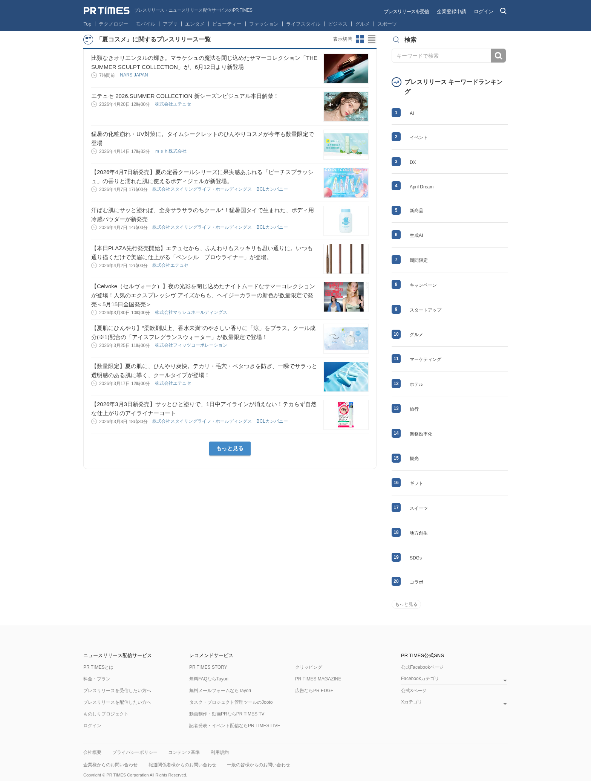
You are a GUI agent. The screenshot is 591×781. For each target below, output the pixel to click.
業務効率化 (421, 434)
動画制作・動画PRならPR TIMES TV (227, 714)
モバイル (145, 23)
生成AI (416, 235)
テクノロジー (113, 23)
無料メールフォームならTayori (220, 690)
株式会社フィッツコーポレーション (191, 345)
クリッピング (308, 667)
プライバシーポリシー (135, 752)
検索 (498, 56)
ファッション (264, 23)
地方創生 (419, 533)
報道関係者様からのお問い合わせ (182, 764)
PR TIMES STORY (208, 667)
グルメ (362, 23)
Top (88, 23)
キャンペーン (423, 285)
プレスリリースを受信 (406, 11)
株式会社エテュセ (173, 104)
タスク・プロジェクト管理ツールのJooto (231, 702)
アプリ (170, 23)
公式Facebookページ (422, 667)
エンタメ (195, 23)
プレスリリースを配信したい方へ (117, 702)
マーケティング (425, 359)
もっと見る (230, 448)
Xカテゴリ (411, 702)
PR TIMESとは (98, 667)
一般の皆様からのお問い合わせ (258, 764)
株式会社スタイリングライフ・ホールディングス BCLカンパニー (220, 189)
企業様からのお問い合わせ (110, 764)
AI (412, 113)
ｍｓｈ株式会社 (171, 151)
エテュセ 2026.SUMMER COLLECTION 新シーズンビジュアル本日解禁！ (185, 96)
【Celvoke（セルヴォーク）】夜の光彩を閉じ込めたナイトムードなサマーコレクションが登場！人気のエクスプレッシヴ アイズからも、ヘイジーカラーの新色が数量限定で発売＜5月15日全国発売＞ (203, 295)
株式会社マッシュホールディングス (191, 312)
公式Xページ (414, 690)
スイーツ (419, 508)
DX (413, 162)
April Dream (421, 187)
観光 (414, 458)
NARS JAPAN (134, 75)
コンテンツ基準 (184, 752)
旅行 (414, 409)
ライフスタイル (303, 23)
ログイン (483, 11)
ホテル (416, 384)
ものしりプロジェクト (106, 714)
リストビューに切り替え (372, 39)
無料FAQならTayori (208, 679)
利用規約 (220, 752)
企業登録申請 (451, 11)
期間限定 (419, 260)
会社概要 (92, 752)
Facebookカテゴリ (420, 678)
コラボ (416, 582)
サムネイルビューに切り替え (359, 39)
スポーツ (387, 23)
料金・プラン (96, 679)
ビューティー (227, 23)
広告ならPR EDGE (314, 690)
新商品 (416, 210)
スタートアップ (425, 310)
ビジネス (338, 23)
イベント (419, 137)
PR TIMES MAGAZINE (318, 679)
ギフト (416, 483)
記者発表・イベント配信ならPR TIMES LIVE (234, 725)
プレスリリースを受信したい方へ (117, 690)
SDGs (416, 558)
